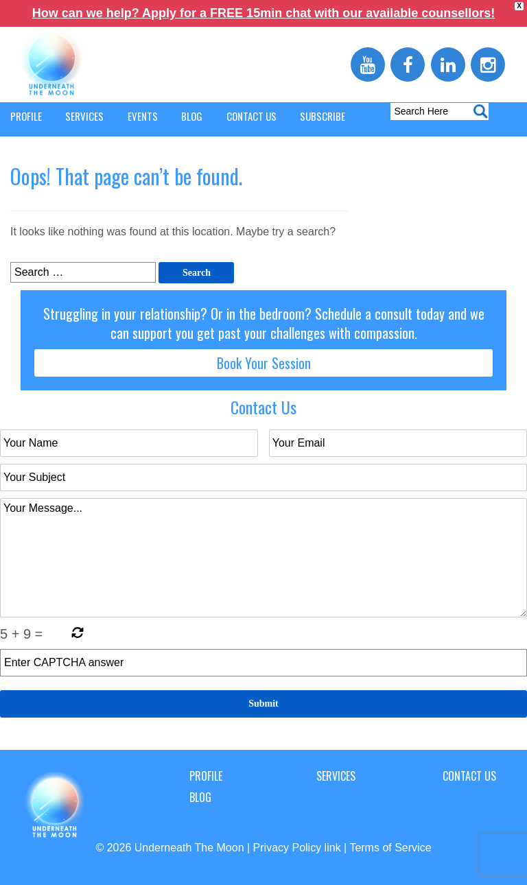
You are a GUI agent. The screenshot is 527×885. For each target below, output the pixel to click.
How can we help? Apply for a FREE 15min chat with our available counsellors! (263, 13)
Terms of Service (390, 847)
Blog (200, 797)
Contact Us (469, 776)
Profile (205, 776)
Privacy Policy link (297, 847)
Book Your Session (264, 363)
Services (335, 776)
